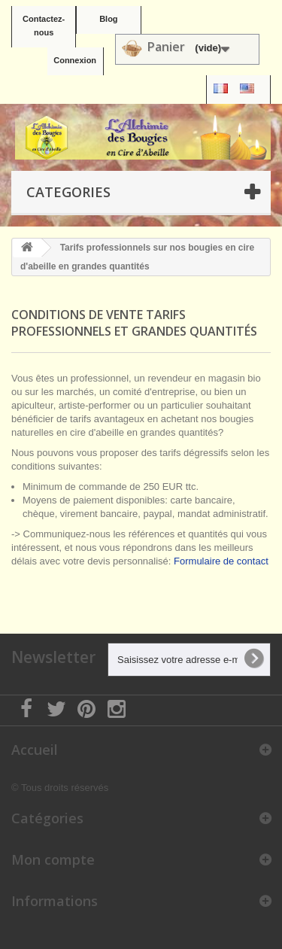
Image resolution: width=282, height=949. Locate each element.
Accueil (34, 750)
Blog (108, 18)
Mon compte (53, 859)
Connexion (74, 60)
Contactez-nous (44, 25)
